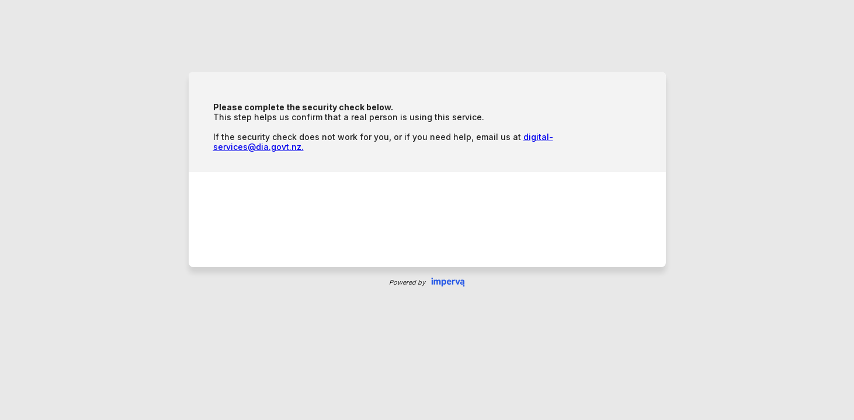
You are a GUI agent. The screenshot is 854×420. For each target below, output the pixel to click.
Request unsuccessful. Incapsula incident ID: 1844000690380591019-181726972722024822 (427, 210)
